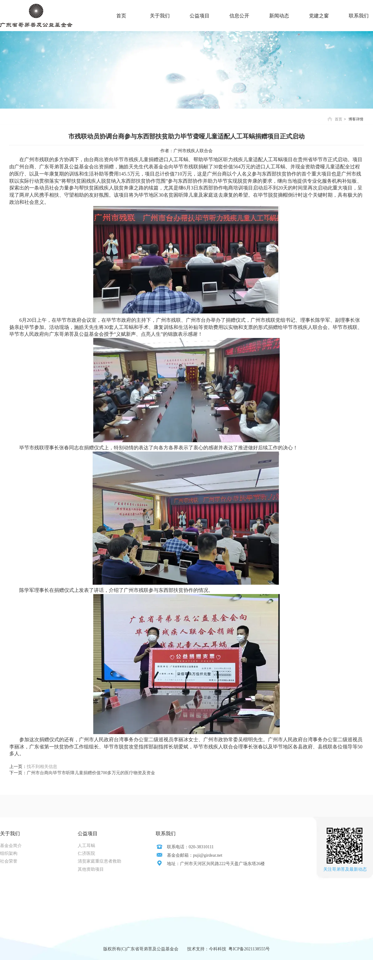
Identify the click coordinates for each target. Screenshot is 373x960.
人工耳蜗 (86, 845)
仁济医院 (86, 853)
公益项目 (88, 833)
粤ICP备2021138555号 (249, 949)
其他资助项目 (91, 869)
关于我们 (10, 833)
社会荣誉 (8, 861)
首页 (338, 119)
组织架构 (8, 853)
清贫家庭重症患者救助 (99, 861)
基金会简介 (11, 845)
